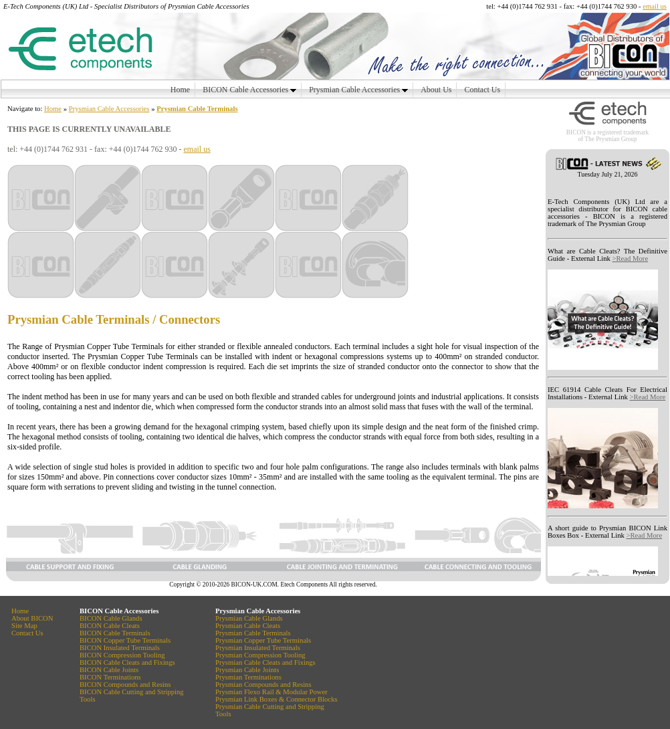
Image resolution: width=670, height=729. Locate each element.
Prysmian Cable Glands (249, 618)
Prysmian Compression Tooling (260, 655)
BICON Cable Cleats (110, 625)
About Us (436, 89)
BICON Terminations (110, 677)
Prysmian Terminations (248, 677)
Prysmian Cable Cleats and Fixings (265, 662)
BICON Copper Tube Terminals (125, 640)
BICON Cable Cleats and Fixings (127, 662)
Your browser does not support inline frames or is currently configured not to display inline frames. (607, 377)
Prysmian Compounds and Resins (263, 684)
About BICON (32, 618)
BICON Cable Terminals (115, 633)
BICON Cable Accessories (249, 89)
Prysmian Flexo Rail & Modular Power (271, 692)
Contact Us (482, 89)
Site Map (24, 625)
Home (180, 89)
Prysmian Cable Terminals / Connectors (113, 319)
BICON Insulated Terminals (120, 647)
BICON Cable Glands (111, 618)
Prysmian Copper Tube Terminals (108, 346)
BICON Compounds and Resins (125, 684)
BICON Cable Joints (109, 669)
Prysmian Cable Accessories (358, 89)
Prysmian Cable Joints (247, 669)
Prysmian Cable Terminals (196, 108)
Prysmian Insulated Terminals (257, 647)
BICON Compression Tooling (122, 655)
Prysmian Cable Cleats (247, 625)
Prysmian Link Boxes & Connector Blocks (276, 699)
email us (655, 6)
